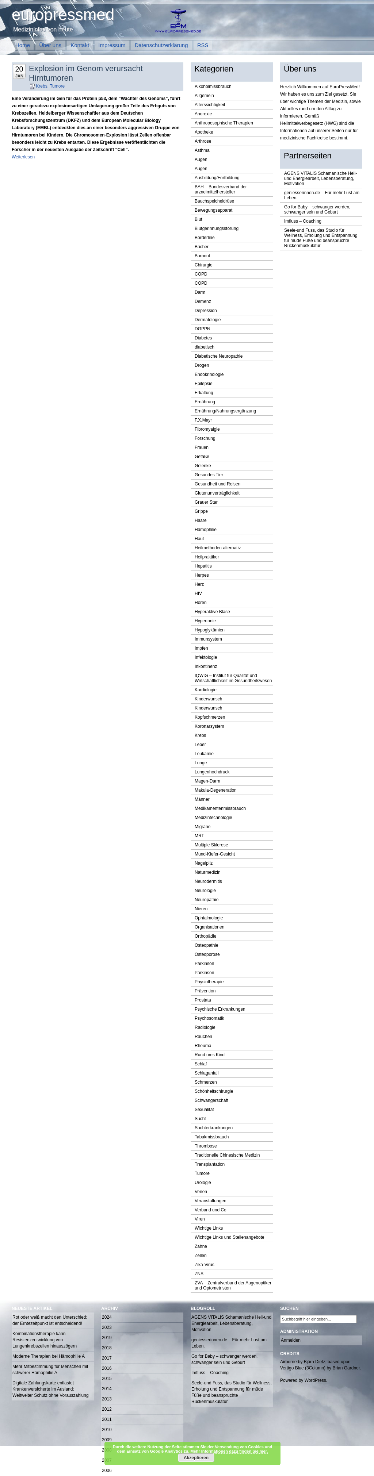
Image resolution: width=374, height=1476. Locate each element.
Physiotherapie (209, 981)
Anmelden (291, 1340)
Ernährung (205, 401)
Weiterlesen (23, 156)
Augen (201, 159)
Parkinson (204, 963)
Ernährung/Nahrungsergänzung (225, 411)
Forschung (205, 438)
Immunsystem (208, 639)
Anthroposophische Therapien (224, 123)
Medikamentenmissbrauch (220, 808)
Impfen (201, 648)
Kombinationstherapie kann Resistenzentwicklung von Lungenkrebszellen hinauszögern (44, 1340)
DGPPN (202, 328)
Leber (200, 744)
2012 (107, 1409)
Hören (201, 602)
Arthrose (203, 141)
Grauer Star (206, 502)
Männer (202, 799)
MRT (199, 835)
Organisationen (209, 927)
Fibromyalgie (207, 429)
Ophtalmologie (209, 917)
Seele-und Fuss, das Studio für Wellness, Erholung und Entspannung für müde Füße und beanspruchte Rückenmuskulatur (321, 238)
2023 (107, 1327)
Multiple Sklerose (211, 844)
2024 (107, 1317)
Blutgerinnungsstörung (216, 228)
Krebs (41, 86)
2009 (107, 1439)
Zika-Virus (204, 1264)
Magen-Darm (207, 781)
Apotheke (204, 132)
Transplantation (210, 1164)
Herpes (202, 575)
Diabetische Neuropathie (219, 356)
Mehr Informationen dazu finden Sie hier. (229, 1451)
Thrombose (206, 1146)
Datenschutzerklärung (161, 45)
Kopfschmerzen (210, 717)
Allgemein (204, 95)
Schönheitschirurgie (214, 1091)
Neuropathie (206, 899)
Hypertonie (205, 620)
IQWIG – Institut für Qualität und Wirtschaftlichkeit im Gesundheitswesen (233, 678)
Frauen (202, 447)
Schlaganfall (206, 1073)
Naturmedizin (208, 872)
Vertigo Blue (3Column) (302, 1368)
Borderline (205, 237)
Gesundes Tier (209, 474)
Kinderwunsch (208, 699)
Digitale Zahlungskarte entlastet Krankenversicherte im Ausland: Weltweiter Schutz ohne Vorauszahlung (50, 1389)
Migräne (202, 826)
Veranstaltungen (210, 1200)
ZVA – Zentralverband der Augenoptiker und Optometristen (233, 1285)
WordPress (315, 1380)
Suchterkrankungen (214, 1127)
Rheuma (203, 1045)
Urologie (203, 1182)
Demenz (203, 301)
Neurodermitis (208, 881)
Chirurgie (204, 265)
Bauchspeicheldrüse (214, 201)
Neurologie (205, 890)
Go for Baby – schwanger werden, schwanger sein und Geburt (317, 209)
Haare (201, 520)
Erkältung (204, 392)
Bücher (202, 246)
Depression (206, 310)
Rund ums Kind (210, 1054)
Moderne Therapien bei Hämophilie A (48, 1356)
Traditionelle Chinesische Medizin (227, 1155)
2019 (107, 1337)
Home (22, 45)
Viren (200, 1219)
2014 (107, 1388)
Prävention (205, 990)
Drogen (202, 365)
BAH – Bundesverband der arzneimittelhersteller (221, 189)
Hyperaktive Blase (212, 611)
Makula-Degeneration (216, 790)
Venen (201, 1191)
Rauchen (203, 1036)
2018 (107, 1347)
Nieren (201, 908)
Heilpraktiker (207, 557)
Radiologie (205, 1027)
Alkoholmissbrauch (213, 86)
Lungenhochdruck (212, 771)
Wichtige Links (209, 1228)
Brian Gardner (346, 1368)
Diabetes (203, 338)
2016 (107, 1368)
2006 (107, 1470)
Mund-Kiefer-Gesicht (215, 854)
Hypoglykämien (210, 630)
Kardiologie (206, 689)
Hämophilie (206, 529)
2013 (107, 1399)
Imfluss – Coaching (302, 221)
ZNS (199, 1273)
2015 (107, 1378)
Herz (199, 584)
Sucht (200, 1118)
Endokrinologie (209, 374)
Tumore (57, 86)
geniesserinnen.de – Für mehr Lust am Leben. (321, 195)
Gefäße (202, 456)
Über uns (50, 45)
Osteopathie (206, 945)
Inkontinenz (206, 666)
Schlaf (201, 1063)
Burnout (202, 255)
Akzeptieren (196, 1457)
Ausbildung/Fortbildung (217, 177)
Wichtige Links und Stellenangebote (229, 1237)
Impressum (111, 45)
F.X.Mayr (203, 420)
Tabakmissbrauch (212, 1136)
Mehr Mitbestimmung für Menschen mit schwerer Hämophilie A (50, 1369)
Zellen (201, 1255)
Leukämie (204, 753)
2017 (107, 1358)
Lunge (201, 762)
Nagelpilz (204, 863)
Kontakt (79, 45)
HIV (198, 593)
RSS (203, 45)
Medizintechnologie (213, 817)
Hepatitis (203, 566)
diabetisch (204, 347)
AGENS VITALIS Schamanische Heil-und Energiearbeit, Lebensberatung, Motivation (320, 178)
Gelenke (203, 465)
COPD (201, 274)
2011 (107, 1419)
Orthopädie (205, 936)
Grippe (201, 511)
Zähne (201, 1246)
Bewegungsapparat (213, 210)
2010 (107, 1429)
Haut (199, 538)
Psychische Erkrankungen (220, 1009)
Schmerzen (206, 1082)
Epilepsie (204, 383)
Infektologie (206, 657)
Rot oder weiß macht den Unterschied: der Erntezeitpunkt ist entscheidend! (49, 1320)
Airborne (288, 1361)
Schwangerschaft (211, 1100)
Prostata (203, 1000)
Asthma (202, 150)
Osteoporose (207, 954)
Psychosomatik (209, 1018)
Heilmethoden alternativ (218, 547)
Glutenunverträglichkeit (217, 493)
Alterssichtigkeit (210, 104)
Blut (198, 219)
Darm (200, 292)
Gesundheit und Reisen (217, 484)
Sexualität (204, 1109)
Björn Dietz (314, 1361)
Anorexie (203, 113)
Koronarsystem (209, 726)
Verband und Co (210, 1209)
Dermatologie (208, 319)
